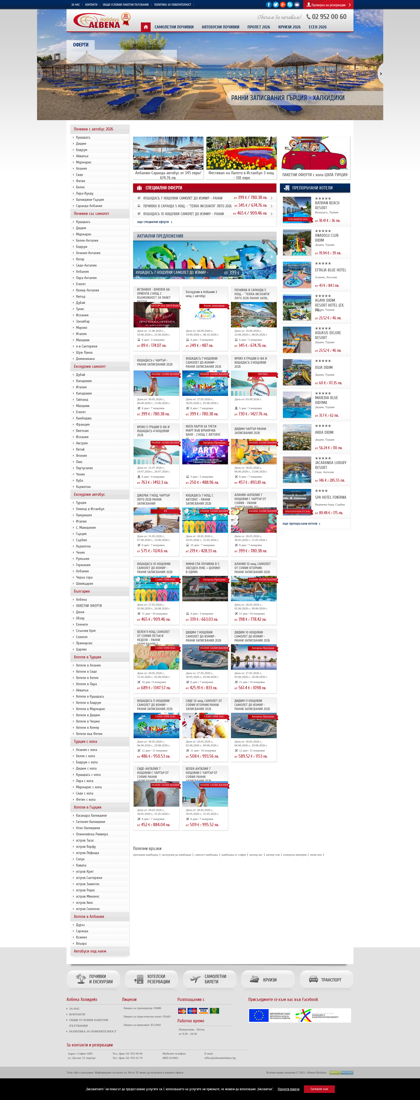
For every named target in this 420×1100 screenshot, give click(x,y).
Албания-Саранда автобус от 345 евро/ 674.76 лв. (168, 175)
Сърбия (81, 540)
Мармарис (83, 162)
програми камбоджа (145, 854)
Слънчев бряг (86, 631)
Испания (82, 315)
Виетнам (82, 431)
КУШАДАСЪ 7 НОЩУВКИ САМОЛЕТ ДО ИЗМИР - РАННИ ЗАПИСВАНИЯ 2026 (203, 362)
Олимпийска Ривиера (92, 834)
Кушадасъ (83, 137)
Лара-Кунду (84, 193)
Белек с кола (85, 756)
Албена (81, 599)
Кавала (81, 865)
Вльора (81, 943)
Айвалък (82, 156)
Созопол (82, 637)
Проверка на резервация (329, 5)
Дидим (81, 144)
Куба (79, 480)
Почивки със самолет (91, 213)
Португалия (84, 468)
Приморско (84, 643)
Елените (82, 624)
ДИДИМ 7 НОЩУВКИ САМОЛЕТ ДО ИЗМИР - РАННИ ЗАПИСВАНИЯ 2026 (203, 636)
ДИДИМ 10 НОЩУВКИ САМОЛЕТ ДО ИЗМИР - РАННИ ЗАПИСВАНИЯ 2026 (252, 636)
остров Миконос (87, 896)
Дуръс (80, 925)
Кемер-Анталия (87, 290)
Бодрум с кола (87, 762)
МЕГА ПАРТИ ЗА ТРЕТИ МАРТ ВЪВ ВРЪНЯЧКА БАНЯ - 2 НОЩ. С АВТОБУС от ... (203, 432)
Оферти (80, 45)
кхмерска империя (294, 854)
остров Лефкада (87, 853)
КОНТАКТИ (91, 5)
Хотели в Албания (89, 916)
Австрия (82, 443)
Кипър (80, 296)
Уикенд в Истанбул (90, 509)
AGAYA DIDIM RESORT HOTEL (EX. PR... (329, 305)
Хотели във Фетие (89, 734)
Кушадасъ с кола (88, 775)
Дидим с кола (86, 768)
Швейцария (84, 584)
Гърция (81, 534)
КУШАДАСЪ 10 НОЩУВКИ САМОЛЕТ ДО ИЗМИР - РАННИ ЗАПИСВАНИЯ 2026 (155, 568)
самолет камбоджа (206, 854)
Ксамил (81, 937)
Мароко (81, 328)
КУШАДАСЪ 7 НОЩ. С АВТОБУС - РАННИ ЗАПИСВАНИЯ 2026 (199, 499)
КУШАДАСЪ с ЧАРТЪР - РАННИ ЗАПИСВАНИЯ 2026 (155, 362)
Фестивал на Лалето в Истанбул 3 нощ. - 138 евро (242, 175)
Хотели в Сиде (86, 671)
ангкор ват (255, 854)
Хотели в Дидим (88, 715)
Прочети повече (289, 1089)
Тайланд (82, 400)
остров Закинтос (88, 884)
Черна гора (84, 577)
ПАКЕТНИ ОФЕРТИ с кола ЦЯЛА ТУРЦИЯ (315, 175)
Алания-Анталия (88, 253)
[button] (377, 74)
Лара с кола (84, 781)
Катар (80, 259)
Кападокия (84, 381)
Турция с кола (85, 741)
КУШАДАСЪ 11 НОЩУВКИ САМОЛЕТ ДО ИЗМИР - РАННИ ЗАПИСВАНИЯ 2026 (155, 705)
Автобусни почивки (220, 27)
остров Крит (85, 871)
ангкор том (273, 854)
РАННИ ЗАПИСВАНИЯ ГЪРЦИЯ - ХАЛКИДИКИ (288, 98)
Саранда (82, 931)
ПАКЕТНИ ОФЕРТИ (89, 606)
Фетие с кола (85, 799)
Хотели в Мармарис (90, 709)
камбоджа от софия (233, 854)
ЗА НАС (75, 5)
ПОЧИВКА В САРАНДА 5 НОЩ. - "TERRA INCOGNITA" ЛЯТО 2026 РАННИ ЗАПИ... (252, 294)
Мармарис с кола (89, 787)
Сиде (79, 175)
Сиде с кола (84, 793)
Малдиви (83, 340)
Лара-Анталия (86, 278)
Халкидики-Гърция (90, 200)
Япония (81, 456)
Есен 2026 (318, 27)
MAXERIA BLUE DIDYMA (326, 400)
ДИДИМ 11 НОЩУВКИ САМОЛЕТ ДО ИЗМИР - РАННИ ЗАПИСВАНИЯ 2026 (252, 705)
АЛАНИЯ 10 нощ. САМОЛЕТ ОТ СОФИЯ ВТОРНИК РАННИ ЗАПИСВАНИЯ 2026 (252, 568)
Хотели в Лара (86, 684)
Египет (81, 284)
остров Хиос (84, 903)
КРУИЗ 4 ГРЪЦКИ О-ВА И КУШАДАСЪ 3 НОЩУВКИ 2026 (250, 362)
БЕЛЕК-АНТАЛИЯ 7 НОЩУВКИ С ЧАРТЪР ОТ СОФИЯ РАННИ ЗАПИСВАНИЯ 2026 (201, 775)
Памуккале (84, 515)
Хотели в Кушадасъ (90, 696)
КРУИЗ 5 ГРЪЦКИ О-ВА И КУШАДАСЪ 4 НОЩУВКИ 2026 (153, 431)
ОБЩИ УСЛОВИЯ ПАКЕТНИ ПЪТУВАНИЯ (126, 5)
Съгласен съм (319, 1089)
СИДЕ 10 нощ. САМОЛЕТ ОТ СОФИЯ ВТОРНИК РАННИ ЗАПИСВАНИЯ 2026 (204, 705)
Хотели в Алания (88, 665)
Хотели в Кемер (87, 727)
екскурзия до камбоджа (176, 854)
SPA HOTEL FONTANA (330, 497)
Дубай (80, 303)
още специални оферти (153, 222)
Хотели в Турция (87, 657)
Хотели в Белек (87, 678)
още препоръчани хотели (300, 523)
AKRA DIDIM (324, 432)
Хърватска (83, 487)
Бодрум (81, 150)
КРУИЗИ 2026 (289, 27)
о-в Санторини (86, 346)
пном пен (316, 854)
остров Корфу (86, 847)
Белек (80, 187)
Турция (81, 503)
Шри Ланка (84, 352)
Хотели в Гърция (87, 807)
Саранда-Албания (89, 206)
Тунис (80, 309)
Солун (80, 859)
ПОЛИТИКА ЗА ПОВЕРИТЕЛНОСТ (172, 5)
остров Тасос (85, 840)
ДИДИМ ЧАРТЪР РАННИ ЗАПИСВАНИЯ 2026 (250, 431)
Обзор (80, 618)
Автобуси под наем (90, 951)
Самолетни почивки (174, 27)
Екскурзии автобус (89, 494)
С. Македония (86, 528)
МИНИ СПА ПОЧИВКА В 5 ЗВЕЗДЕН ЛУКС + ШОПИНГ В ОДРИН (203, 568)
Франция (83, 424)
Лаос (79, 462)
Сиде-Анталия (86, 265)
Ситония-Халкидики (90, 822)
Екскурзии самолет (90, 366)
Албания (82, 272)
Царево (81, 649)
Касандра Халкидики (91, 815)
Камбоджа (83, 418)
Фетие (80, 181)
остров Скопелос (88, 909)
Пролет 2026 (258, 27)
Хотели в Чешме (88, 721)
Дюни (80, 612)
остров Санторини (89, 878)
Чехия (80, 474)
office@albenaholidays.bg (220, 1057)
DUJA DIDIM (324, 367)
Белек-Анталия (87, 240)
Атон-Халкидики (88, 828)
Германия (83, 565)
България (82, 591)
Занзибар (83, 321)
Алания (81, 168)
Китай (80, 449)
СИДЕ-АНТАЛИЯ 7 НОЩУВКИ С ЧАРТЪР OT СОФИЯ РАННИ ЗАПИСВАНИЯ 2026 (153, 775)
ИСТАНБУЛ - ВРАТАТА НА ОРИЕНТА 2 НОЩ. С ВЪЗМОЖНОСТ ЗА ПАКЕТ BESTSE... (154, 295)
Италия (81, 334)
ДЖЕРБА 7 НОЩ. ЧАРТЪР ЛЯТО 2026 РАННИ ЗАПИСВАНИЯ (153, 499)
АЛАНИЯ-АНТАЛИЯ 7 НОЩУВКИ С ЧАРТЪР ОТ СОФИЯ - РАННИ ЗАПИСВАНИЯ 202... (250, 501)
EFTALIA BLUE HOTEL (330, 270)
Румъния (82, 559)
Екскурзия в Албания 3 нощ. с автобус (201, 294)
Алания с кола (86, 750)
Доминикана (85, 359)
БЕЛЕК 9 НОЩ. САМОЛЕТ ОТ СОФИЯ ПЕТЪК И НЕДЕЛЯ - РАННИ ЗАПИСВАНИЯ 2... (153, 638)
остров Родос (85, 890)
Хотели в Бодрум (88, 703)
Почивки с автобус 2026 (93, 129)
